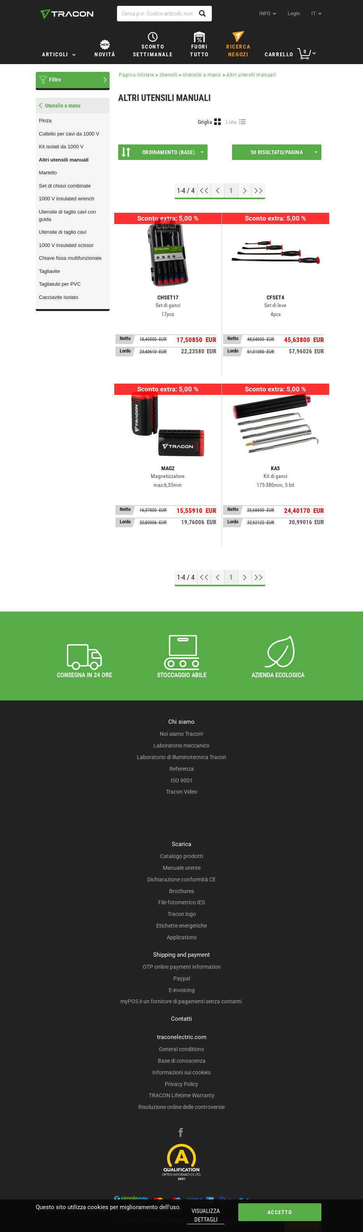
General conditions (181, 1049)
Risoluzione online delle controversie (181, 1107)
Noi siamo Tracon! (181, 734)
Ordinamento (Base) (162, 152)
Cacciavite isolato (58, 297)
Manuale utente (182, 868)
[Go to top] (204, 190)
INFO (265, 13)
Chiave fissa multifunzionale (70, 258)
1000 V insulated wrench (66, 199)
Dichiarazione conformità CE (181, 879)
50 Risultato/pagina (284, 152)
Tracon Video (181, 792)
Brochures (181, 891)
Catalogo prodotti (181, 856)
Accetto (279, 1212)
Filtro (55, 79)
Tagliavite (49, 271)
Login (294, 13)
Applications (182, 937)
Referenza (181, 769)
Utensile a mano (202, 75)
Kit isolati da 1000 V (61, 146)
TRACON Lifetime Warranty (182, 1095)
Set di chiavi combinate (65, 186)
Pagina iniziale (136, 75)
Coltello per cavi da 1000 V (69, 134)
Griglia (205, 122)
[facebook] (181, 1133)
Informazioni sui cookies (181, 1072)
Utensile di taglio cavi (62, 232)
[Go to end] (258, 190)
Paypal (181, 978)
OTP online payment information (182, 967)
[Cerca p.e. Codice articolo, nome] (164, 13)
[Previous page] (218, 190)
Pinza (45, 120)
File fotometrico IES (181, 902)
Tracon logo (182, 914)
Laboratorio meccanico (181, 745)
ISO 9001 (182, 780)
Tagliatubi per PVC (60, 284)
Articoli (55, 54)
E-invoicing (182, 990)
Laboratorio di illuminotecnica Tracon (181, 757)
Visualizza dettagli (206, 1215)
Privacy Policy (181, 1084)
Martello (48, 173)
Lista (231, 122)
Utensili (169, 75)
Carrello (279, 54)
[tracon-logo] (67, 14)
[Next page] (245, 190)
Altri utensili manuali (64, 160)
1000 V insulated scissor (66, 245)
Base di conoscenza (182, 1061)
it (313, 13)
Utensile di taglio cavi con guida (67, 215)
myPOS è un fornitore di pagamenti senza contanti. (181, 1001)
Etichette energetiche (181, 926)
